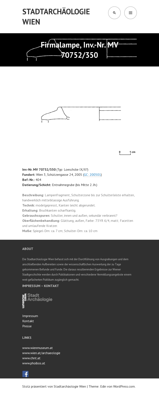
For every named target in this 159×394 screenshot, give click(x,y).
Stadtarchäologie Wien (56, 16)
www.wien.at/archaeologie (41, 353)
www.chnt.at (31, 358)
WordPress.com (124, 386)
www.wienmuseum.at (37, 348)
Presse (27, 326)
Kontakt (28, 321)
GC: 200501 (92, 174)
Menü (130, 13)
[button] (133, 76)
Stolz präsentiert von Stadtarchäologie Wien (54, 386)
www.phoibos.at (33, 363)
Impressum (30, 316)
